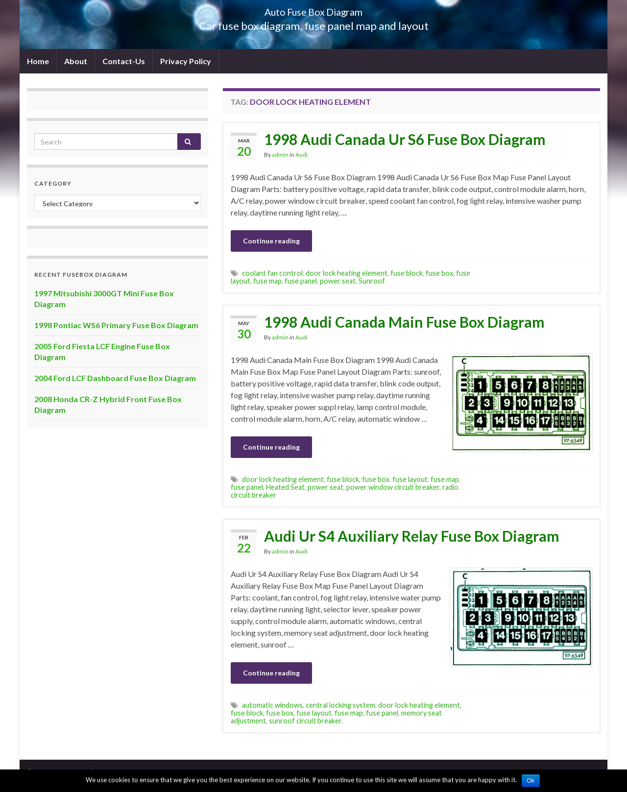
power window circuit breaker (392, 487)
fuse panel (301, 281)
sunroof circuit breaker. (306, 721)
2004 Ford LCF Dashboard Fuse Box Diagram (115, 378)
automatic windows (272, 705)
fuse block (406, 273)
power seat (338, 281)
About (75, 61)
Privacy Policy (185, 61)
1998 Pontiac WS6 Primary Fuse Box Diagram (116, 325)
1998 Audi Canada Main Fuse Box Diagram (404, 322)
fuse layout (410, 479)
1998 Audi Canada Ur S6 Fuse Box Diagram (405, 139)
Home (38, 61)
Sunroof (372, 281)
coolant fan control (272, 273)
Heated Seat (285, 487)
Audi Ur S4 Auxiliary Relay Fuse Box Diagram (411, 536)
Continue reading (271, 241)
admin (280, 154)
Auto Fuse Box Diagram (313, 9)
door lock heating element (346, 273)
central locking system (340, 705)
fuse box (439, 273)
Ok (530, 780)
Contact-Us (123, 61)
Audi (301, 154)
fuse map (267, 281)
